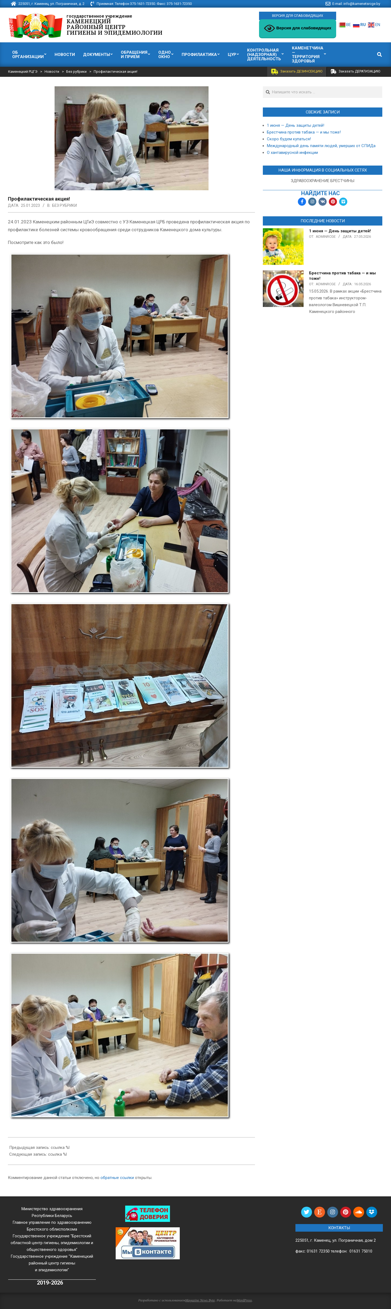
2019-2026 (50, 1283)
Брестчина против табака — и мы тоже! (304, 132)
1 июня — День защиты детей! (295, 125)
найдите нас (320, 193)
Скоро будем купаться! (289, 139)
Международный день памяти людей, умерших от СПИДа (321, 145)
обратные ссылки (117, 1177)
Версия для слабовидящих (297, 28)
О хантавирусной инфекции (292, 152)
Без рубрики (64, 205)
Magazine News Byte (200, 1300)
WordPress (244, 1300)
